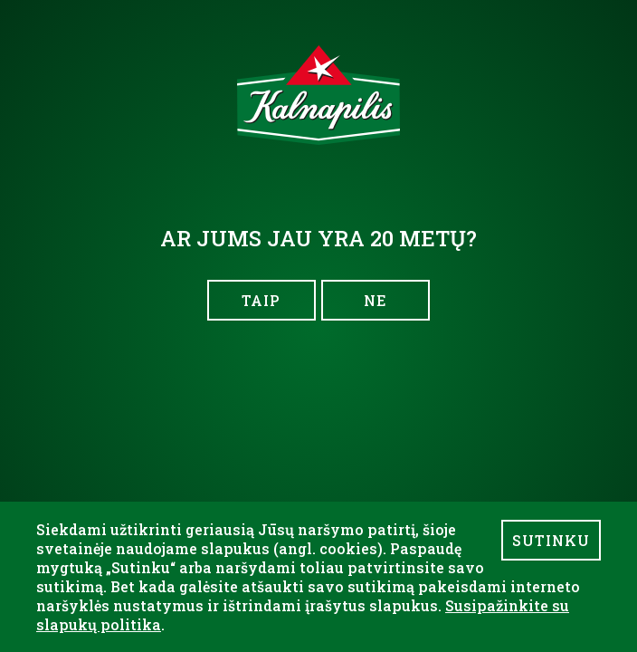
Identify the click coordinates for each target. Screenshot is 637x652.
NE (375, 300)
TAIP (261, 300)
